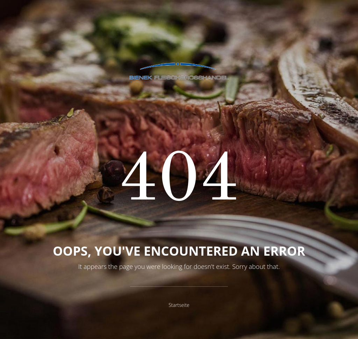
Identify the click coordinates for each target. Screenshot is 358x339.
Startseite (179, 305)
